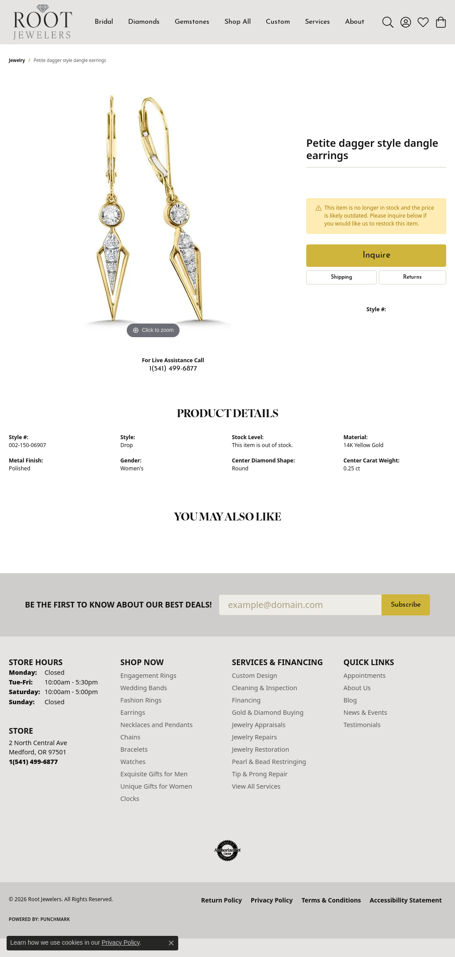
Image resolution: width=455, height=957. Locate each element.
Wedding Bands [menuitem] (144, 688)
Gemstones (192, 21)
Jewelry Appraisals (259, 724)
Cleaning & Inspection (264, 688)
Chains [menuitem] (131, 737)
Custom (278, 21)
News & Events (365, 712)
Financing (246, 700)
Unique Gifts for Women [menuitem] (156, 786)
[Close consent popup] (171, 943)
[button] (387, 22)
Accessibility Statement (406, 900)
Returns (412, 277)
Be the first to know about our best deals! (118, 604)
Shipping (341, 277)
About (354, 21)
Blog (350, 700)
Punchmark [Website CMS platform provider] (55, 919)
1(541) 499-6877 (173, 368)
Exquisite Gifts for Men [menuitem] (154, 774)
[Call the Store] (33, 761)
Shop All (237, 21)
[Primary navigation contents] (229, 22)
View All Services (256, 786)
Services (317, 21)
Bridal (104, 21)
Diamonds (144, 21)
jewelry (17, 60)
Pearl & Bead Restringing (269, 761)
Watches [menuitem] (133, 761)
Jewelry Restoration (260, 749)
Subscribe (406, 604)
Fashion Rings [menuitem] (141, 700)
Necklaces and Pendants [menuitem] (157, 724)
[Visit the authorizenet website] (227, 851)
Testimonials (362, 724)
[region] (153, 209)
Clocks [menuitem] (130, 798)
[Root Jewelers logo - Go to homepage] (42, 22)
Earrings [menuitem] (133, 712)
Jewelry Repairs (254, 737)
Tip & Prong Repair (260, 774)
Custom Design (254, 675)
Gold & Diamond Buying (268, 712)
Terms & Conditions (331, 900)
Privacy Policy (272, 900)
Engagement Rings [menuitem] (149, 675)
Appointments (365, 675)
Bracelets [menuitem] (134, 749)
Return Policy (221, 900)
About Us (357, 688)
